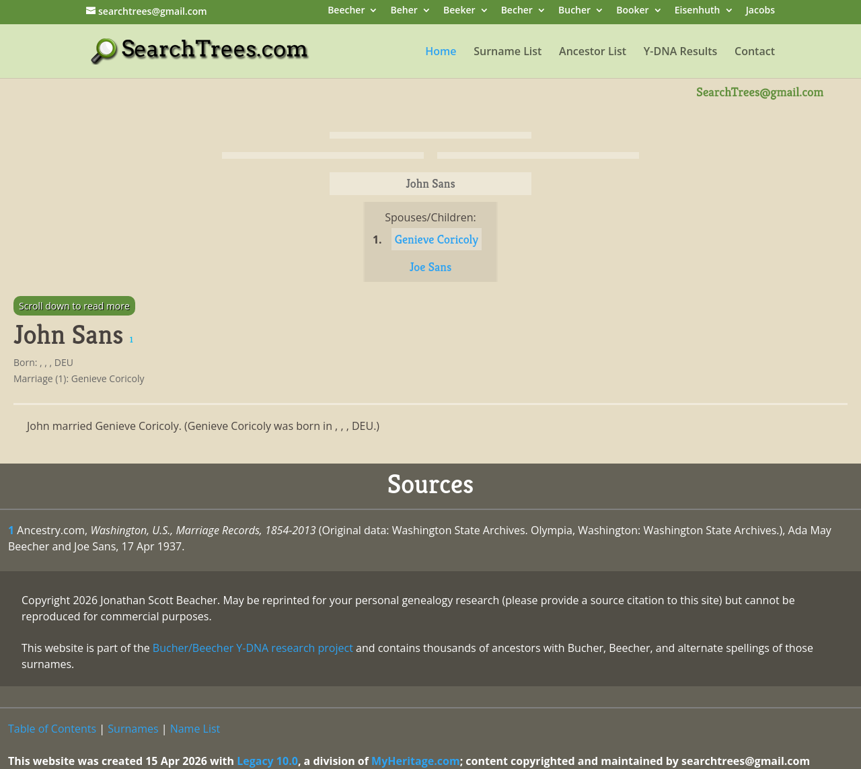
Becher (517, 11)
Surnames (133, 728)
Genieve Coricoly (436, 239)
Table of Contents (52, 728)
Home (440, 52)
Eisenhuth (697, 11)
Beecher (346, 11)
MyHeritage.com (415, 761)
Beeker (459, 11)
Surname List (507, 52)
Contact (755, 52)
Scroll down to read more (74, 305)
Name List (195, 728)
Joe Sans (431, 266)
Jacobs (760, 11)
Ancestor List (592, 52)
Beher (404, 11)
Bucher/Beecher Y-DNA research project (253, 647)
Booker (632, 11)
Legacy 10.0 (267, 761)
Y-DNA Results (681, 52)
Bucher (574, 11)
